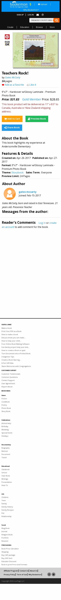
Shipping (5, 552)
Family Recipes (8, 510)
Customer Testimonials (11, 374)
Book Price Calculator (10, 549)
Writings (5, 479)
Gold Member (31, 99)
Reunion (5, 541)
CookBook (6, 402)
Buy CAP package (8, 555)
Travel (4, 457)
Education (24, 27)
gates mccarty (27, 191)
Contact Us (24, 571)
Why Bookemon (34, 574)
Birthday (5, 426)
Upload (42, 4)
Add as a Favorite (14, 84)
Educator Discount (9, 561)
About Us (33, 571)
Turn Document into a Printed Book (16, 353)
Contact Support (8, 380)
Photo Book (6, 408)
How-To (5, 485)
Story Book (6, 411)
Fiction (4, 398)
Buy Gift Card (7, 558)
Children (5, 497)
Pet (3, 513)
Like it (32, 84)
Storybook (17, 172)
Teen (4, 500)
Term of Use (22, 574)
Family (4, 503)
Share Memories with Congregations (16, 366)
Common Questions (10, 377)
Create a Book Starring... (11, 360)
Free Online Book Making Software (16, 344)
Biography (6, 448)
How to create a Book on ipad (13, 350)
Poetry (4, 405)
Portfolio (5, 538)
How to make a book (10, 334)
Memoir (5, 451)
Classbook (5, 469)
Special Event (7, 433)
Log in (42, 223)
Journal (4, 531)
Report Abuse (7, 386)
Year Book (6, 476)
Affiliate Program (11, 571)
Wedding (5, 429)
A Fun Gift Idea (7, 363)
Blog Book (5, 528)
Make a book (7, 328)
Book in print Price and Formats (14, 564)
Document (6, 454)
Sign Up (20, 14)
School (4, 472)
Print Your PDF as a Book (11, 331)
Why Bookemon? (31, 9)
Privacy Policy (9, 574)
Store (52, 27)
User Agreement (8, 383)
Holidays (5, 436)
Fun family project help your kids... (16, 347)
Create (10, 27)
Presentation (7, 482)
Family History (7, 507)
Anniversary (6, 423)
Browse (39, 27)
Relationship (6, 516)
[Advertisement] (28, 266)
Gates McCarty (12, 77)
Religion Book (7, 534)
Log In (31, 14)
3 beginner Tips (8, 357)
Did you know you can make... (14, 337)
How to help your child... (11, 341)
